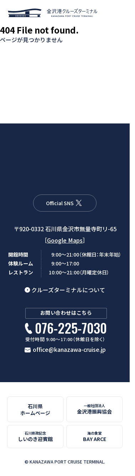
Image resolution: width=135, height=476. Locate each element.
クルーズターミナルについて (68, 290)
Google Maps (65, 240)
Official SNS (60, 203)
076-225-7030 (71, 328)
